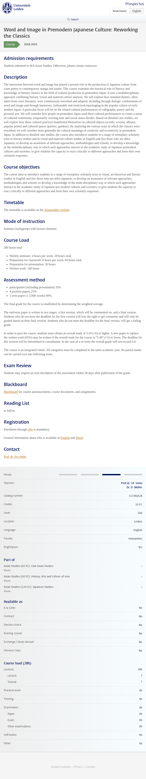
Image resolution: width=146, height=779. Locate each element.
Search (75, 19)
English (65, 437)
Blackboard (11, 391)
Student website (60, 767)
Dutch (79, 437)
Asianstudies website (57, 210)
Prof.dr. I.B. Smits (131, 483)
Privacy (78, 767)
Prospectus (134, 3)
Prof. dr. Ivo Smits (15, 456)
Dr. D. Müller (134, 487)
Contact (90, 767)
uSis (30, 429)
